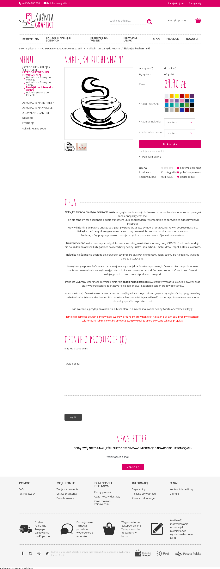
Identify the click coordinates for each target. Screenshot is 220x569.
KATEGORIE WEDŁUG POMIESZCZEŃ (35, 73)
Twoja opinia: (72, 363)
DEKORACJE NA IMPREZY (38, 102)
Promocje (28, 123)
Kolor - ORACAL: (149, 104)
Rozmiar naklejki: (150, 121)
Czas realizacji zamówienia (102, 501)
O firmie (174, 492)
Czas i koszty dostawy (107, 495)
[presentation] (93, 405)
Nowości (27, 118)
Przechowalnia (65, 496)
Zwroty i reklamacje (143, 496)
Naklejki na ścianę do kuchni (39, 88)
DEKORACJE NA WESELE (37, 107)
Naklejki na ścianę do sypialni (38, 78)
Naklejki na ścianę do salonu (38, 83)
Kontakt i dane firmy (181, 488)
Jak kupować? (27, 492)
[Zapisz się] (133, 465)
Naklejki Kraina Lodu (34, 128)
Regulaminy (139, 488)
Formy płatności (103, 490)
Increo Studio (58, 553)
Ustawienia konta (67, 492)
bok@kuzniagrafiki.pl (58, 3)
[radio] (166, 96)
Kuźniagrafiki (169, 171)
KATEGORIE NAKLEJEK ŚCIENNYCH (36, 68)
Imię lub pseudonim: (76, 348)
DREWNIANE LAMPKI (35, 113)
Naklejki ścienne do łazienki (37, 93)
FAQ (21, 488)
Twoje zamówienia (67, 488)
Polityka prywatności (144, 492)
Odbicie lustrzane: (150, 132)
